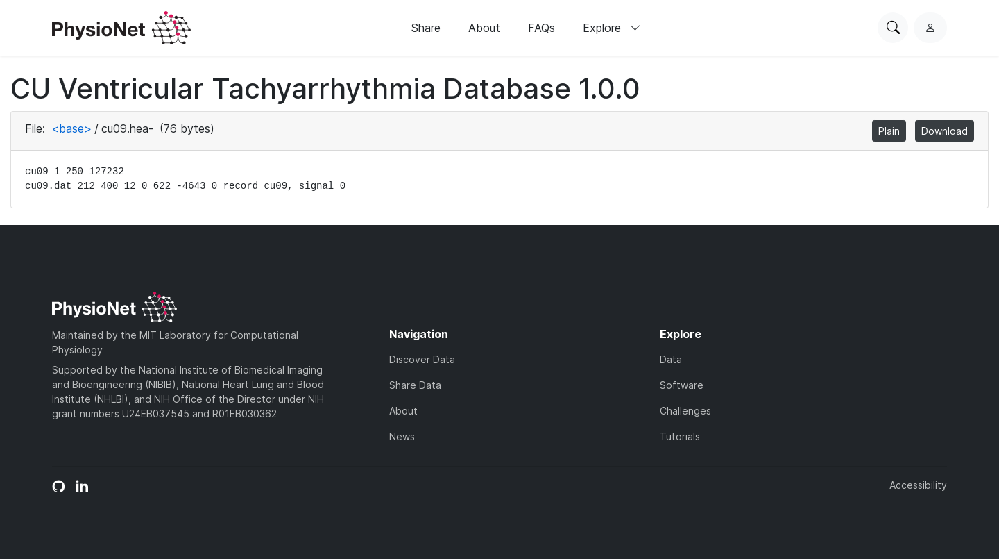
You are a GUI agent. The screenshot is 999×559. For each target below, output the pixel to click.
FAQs (541, 28)
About (484, 28)
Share (426, 28)
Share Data (415, 385)
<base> (71, 128)
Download (944, 131)
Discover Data (422, 359)
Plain (889, 131)
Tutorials (680, 436)
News (402, 436)
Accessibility (918, 485)
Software (681, 385)
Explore (612, 28)
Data (671, 359)
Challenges (685, 411)
